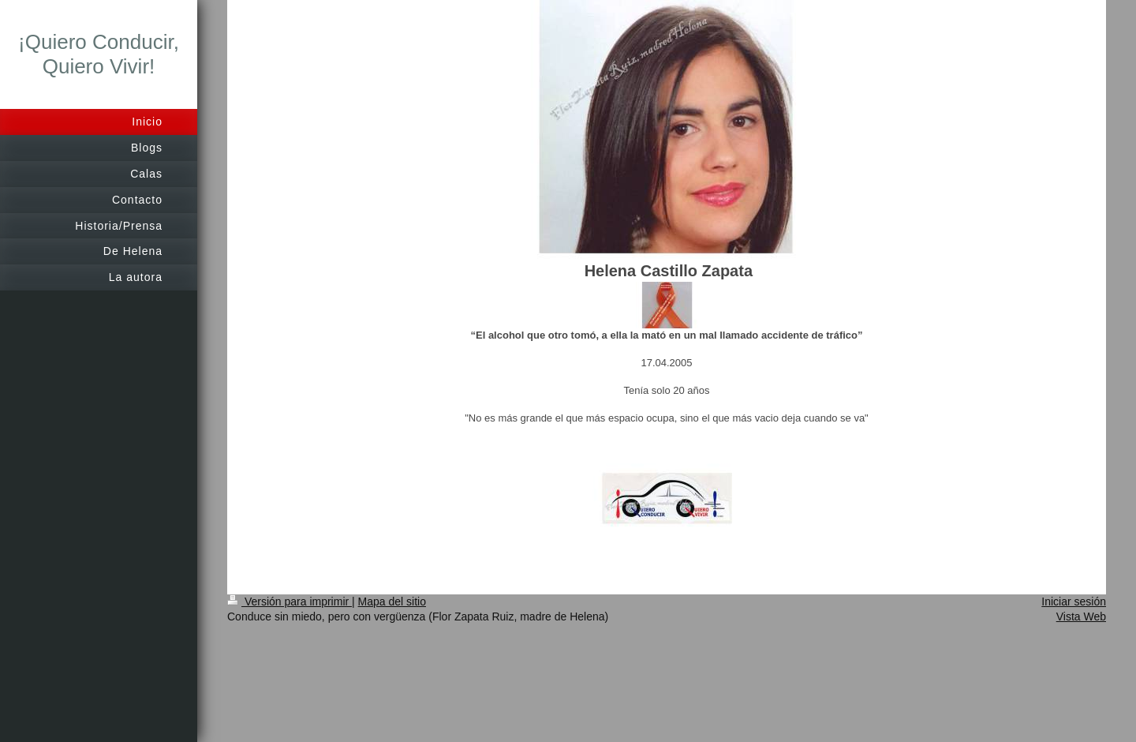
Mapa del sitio (392, 601)
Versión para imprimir (289, 601)
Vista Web (1081, 616)
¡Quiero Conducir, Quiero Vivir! (98, 54)
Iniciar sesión (1073, 601)
